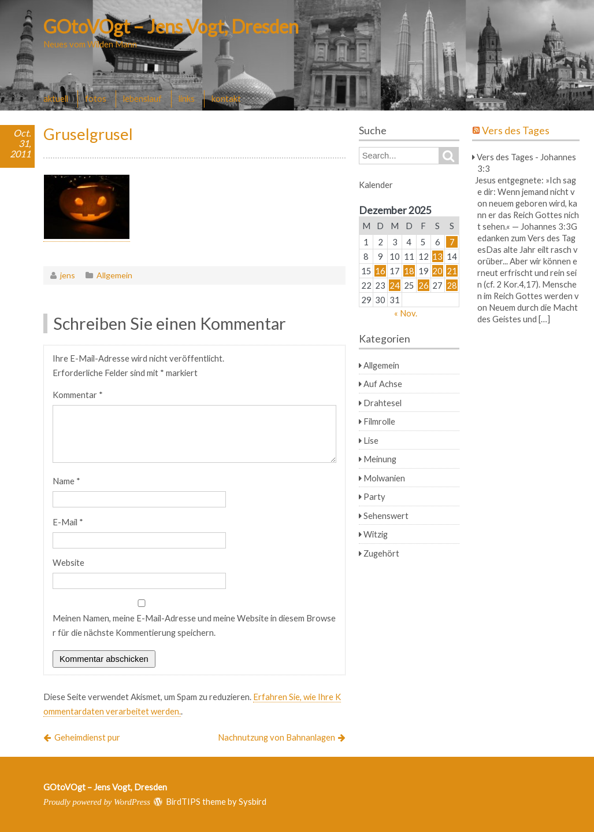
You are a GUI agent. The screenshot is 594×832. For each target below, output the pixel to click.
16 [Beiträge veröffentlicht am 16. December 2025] (380, 271)
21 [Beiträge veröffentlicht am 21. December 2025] (452, 271)
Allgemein (114, 275)
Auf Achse (382, 383)
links (187, 98)
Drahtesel (382, 402)
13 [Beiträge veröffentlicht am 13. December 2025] (437, 256)
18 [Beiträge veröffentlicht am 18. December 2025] (409, 271)
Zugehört (381, 553)
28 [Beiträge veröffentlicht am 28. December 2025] (452, 285)
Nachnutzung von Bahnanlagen (276, 737)
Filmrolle (379, 421)
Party (374, 496)
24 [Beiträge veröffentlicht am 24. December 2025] (394, 285)
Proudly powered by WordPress (96, 802)
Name (66, 481)
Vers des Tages (516, 130)
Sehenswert (386, 515)
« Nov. (405, 313)
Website (68, 562)
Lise (370, 440)
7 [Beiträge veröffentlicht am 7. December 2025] (452, 242)
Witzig (375, 534)
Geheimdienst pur (87, 737)
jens (67, 275)
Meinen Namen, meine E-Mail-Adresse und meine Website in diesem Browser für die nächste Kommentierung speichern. (194, 625)
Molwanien (384, 478)
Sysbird (252, 801)
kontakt (226, 98)
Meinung (379, 459)
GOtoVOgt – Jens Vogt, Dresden (171, 26)
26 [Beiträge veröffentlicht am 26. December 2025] (423, 285)
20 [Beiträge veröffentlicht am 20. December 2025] (437, 271)
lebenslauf (142, 98)
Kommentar (78, 394)
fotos (95, 98)
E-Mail (68, 522)
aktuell (55, 98)
